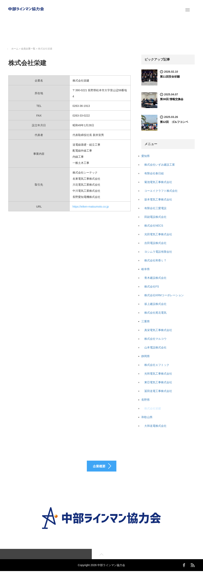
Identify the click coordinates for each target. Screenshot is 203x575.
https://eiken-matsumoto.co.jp (91, 206)
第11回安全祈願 (170, 76)
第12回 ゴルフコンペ (174, 121)
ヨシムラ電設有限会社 (158, 251)
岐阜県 (145, 269)
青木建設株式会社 (155, 277)
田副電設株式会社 (155, 216)
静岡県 (145, 356)
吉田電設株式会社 (155, 243)
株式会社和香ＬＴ (155, 260)
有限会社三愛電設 (155, 208)
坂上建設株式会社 (155, 304)
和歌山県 (146, 417)
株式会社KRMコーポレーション (164, 295)
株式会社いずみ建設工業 (159, 164)
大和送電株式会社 (155, 425)
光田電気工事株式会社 (158, 234)
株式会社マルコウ (155, 338)
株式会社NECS (153, 225)
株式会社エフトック (156, 364)
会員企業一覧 (28, 48)
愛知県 (145, 156)
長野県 (145, 399)
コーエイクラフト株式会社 (161, 190)
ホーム (14, 48)
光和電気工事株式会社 (158, 373)
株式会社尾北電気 (155, 312)
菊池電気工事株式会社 (158, 182)
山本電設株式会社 (155, 347)
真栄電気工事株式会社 (158, 330)
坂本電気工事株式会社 (158, 199)
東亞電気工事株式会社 (158, 382)
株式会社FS (151, 286)
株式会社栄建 (152, 408)
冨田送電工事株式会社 (158, 391)
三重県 (145, 321)
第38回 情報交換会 (171, 99)
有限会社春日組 (154, 173)
